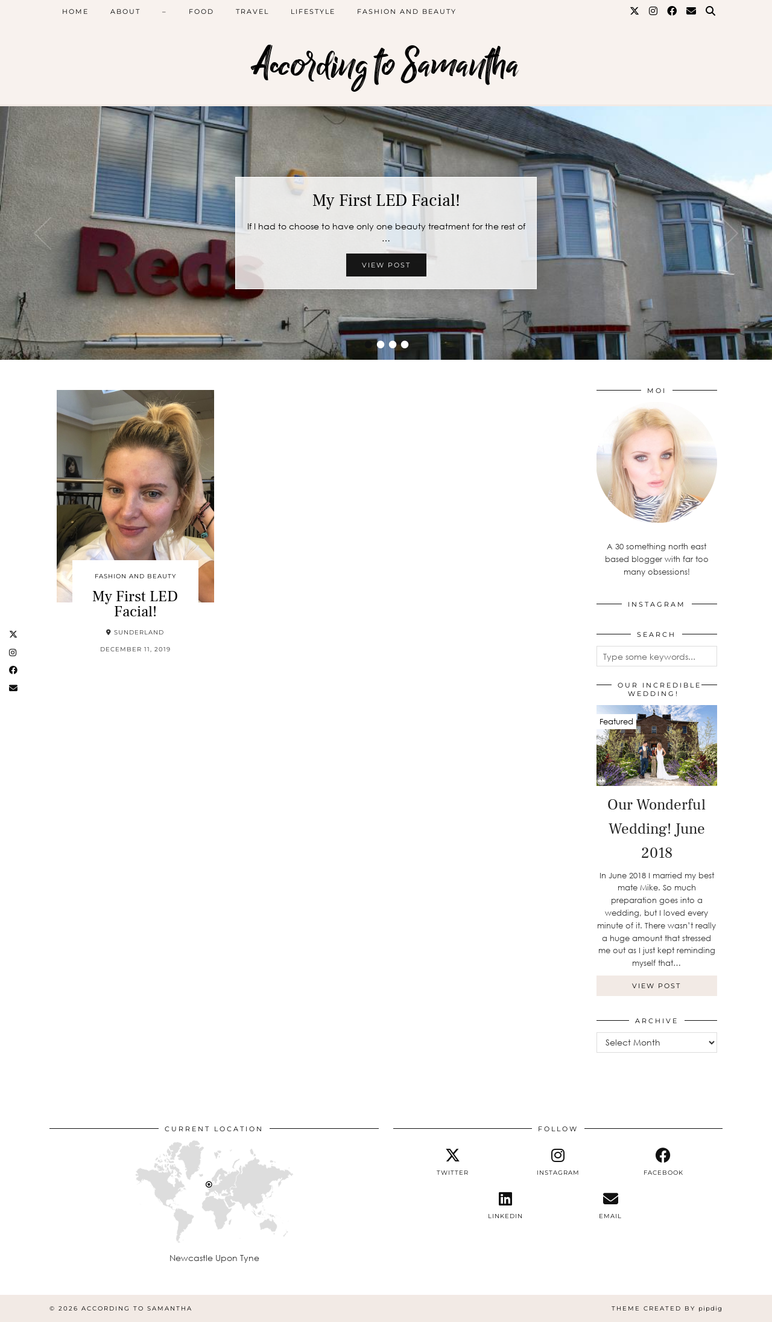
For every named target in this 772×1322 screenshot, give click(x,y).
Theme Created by (667, 1308)
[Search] (711, 11)
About (125, 11)
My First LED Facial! (386, 200)
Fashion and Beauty (407, 11)
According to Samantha (386, 65)
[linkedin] (505, 1205)
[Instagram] (654, 11)
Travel (252, 11)
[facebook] (663, 1162)
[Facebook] (672, 11)
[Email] (691, 11)
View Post (386, 265)
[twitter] (452, 1162)
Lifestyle (313, 11)
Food (201, 11)
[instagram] (558, 1162)
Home (75, 11)
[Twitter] (635, 11)
